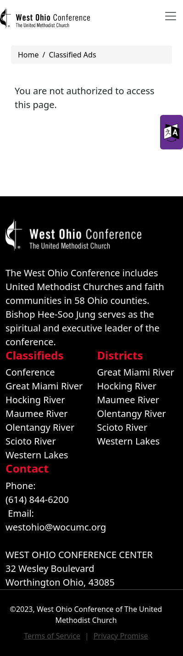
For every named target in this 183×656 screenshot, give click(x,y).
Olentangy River (40, 427)
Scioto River (31, 441)
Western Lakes (37, 455)
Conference (30, 372)
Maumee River (36, 413)
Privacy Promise (121, 636)
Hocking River (35, 400)
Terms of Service (52, 636)
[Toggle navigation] (170, 16)
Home (28, 55)
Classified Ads (72, 55)
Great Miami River (44, 386)
